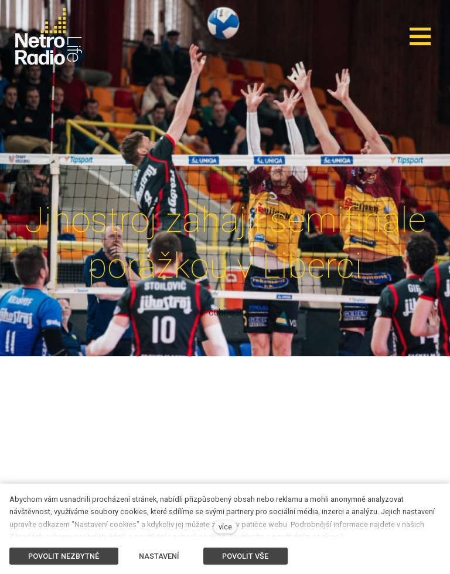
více (225, 526)
